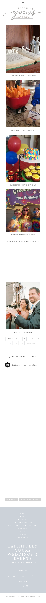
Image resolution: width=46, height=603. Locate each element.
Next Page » (31, 343)
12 (38, 338)
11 (32, 338)
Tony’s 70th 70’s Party (23, 235)
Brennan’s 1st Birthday (23, 130)
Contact (23, 529)
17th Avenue (34, 599)
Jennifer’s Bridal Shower (23, 76)
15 (22, 343)
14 (16, 343)
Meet (23, 516)
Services (23, 519)
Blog (23, 532)
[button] (23, 2)
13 (10, 343)
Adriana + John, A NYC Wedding (23, 241)
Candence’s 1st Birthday (23, 185)
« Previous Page (13, 338)
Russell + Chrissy (23, 332)
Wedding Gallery (23, 522)
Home (23, 513)
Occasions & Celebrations (23, 525)
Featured (23, 538)
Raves (23, 535)
